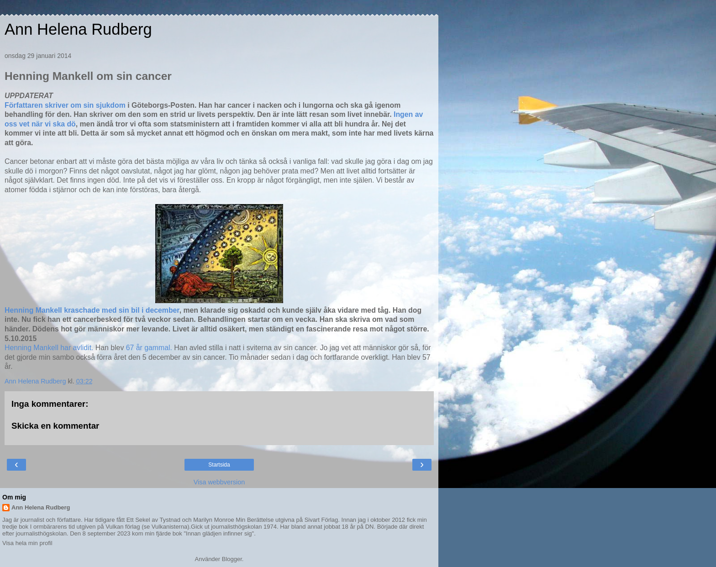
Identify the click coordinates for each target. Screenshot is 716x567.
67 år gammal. (149, 348)
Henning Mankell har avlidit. (50, 348)
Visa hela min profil (27, 543)
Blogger (232, 559)
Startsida (219, 465)
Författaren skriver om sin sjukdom (65, 105)
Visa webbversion (219, 482)
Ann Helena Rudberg (78, 29)
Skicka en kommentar (55, 425)
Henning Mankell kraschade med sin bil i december (92, 310)
